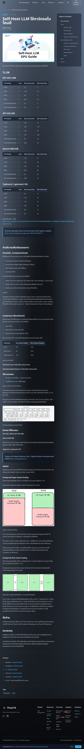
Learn (43, 2)
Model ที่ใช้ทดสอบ (68, 52)
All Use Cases (49, 728)
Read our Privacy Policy (42, 747)
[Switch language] (68, 2)
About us (77, 711)
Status (76, 717)
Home (4, 10)
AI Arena (58, 729)
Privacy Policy (77, 740)
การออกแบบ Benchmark (70, 46)
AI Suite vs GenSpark (68, 721)
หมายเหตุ (62, 62)
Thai (13, 693)
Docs (48, 724)
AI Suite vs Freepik (68, 716)
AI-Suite (49, 711)
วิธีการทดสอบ (67, 49)
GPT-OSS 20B (67, 31)
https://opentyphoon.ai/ (18, 459)
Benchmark (7, 693)
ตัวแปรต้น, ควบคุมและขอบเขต (71, 43)
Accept (78, 747)
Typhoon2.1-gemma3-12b (71, 37)
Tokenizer (58, 722)
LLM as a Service (49, 714)
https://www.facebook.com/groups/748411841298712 (23, 233)
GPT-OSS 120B (67, 27)
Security (49, 721)
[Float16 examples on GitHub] (8, 716)
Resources (51, 2)
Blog (9, 10)
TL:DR (61, 24)
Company (61, 2)
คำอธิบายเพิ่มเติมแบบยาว (66, 40)
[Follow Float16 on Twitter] (4, 716)
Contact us (78, 714)
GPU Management (24, 2)
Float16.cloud (17, 662)
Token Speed (57, 725)
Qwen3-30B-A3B (68, 34)
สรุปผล (65, 56)
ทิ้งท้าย (62, 59)
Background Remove (59, 711)
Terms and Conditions (66, 740)
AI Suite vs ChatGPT (68, 711)
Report (5, 14)
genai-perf (15, 381)
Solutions (35, 2)
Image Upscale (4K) (59, 717)
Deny (72, 747)
